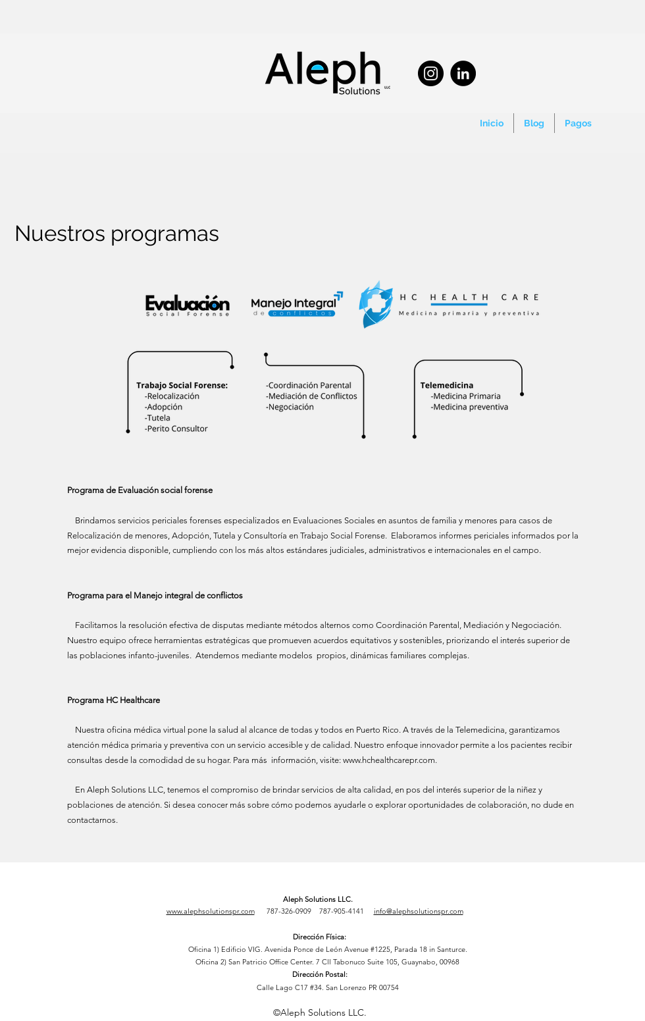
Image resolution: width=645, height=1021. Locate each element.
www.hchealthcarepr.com (389, 760)
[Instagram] (431, 73)
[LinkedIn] (463, 73)
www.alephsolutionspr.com (211, 911)
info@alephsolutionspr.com (418, 911)
